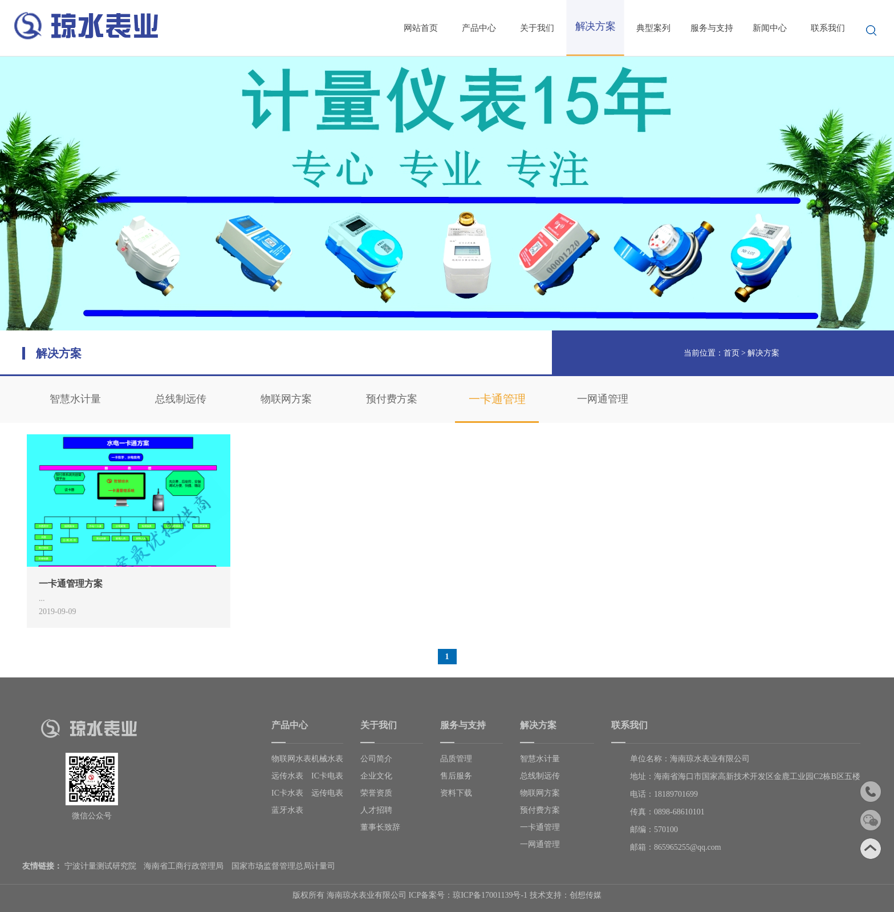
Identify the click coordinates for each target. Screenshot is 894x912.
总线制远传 (180, 399)
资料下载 (456, 793)
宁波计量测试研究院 (100, 866)
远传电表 (327, 793)
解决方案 (763, 353)
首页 (731, 353)
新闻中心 (770, 28)
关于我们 (537, 28)
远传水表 (287, 776)
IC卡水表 (287, 793)
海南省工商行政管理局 (184, 866)
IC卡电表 (327, 776)
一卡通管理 (497, 399)
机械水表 (327, 758)
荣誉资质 (376, 793)
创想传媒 (586, 895)
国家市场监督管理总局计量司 (283, 866)
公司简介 (376, 758)
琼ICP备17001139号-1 (490, 895)
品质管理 (456, 758)
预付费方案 (391, 399)
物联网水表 (291, 758)
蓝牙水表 (287, 810)
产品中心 (479, 28)
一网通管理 (602, 399)
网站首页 (421, 28)
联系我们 (828, 28)
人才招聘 (376, 810)
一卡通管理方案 (71, 583)
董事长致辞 (380, 827)
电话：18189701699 (664, 794)
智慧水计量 (75, 399)
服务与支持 (711, 28)
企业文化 (376, 776)
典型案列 (653, 28)
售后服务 (456, 776)
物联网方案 (286, 399)
